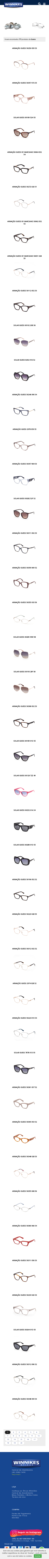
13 (8, 1439)
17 (34, 1439)
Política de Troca (19, 1516)
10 (25, 1436)
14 (15, 1439)
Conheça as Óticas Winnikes (24, 1491)
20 (21, 1443)
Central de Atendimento (22, 1493)
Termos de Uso (19, 1497)
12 (39, 1436)
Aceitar (37, 1556)
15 (21, 1439)
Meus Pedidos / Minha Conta (25, 1495)
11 (32, 1436)
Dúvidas (15, 1518)
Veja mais (16, 1474)
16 (28, 1439)
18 (8, 1443)
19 (15, 1443)
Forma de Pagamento (21, 1514)
